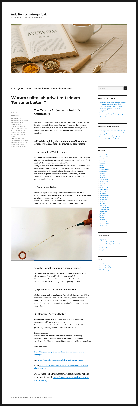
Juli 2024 (102, 173)
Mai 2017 (102, 220)
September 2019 (104, 197)
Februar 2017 (104, 222)
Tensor (13, 130)
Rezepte (102, 250)
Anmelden (103, 264)
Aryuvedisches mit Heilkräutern (109, 242)
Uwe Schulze (15, 110)
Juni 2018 (102, 216)
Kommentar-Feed (105, 268)
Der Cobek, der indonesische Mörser (111, 107)
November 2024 (104, 169)
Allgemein (103, 240)
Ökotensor (23, 128)
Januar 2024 (103, 177)
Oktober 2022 (104, 187)
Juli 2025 (102, 161)
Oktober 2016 (104, 226)
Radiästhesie (15, 115)
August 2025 (103, 159)
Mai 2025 (102, 165)
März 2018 (103, 218)
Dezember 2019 (104, 195)
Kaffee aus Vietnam (105, 246)
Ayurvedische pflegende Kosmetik (110, 244)
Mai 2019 (102, 203)
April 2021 (103, 191)
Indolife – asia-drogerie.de (29, 14)
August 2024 (103, 171)
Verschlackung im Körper (107, 113)
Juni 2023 (102, 185)
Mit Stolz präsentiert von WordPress (41, 397)
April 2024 (103, 175)
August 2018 (103, 212)
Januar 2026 (103, 155)
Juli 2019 (102, 201)
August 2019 (103, 199)
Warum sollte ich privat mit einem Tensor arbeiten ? (45, 100)
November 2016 (104, 224)
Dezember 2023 (104, 179)
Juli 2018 (102, 214)
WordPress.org (104, 270)
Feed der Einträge (105, 266)
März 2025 (103, 167)
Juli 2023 (102, 183)
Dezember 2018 (104, 208)
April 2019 (103, 205)
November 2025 (104, 157)
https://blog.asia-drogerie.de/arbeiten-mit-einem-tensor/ (60, 360)
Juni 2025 (102, 163)
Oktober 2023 (104, 181)
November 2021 (104, 189)
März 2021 (103, 193)
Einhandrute (24, 120)
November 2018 (104, 210)
